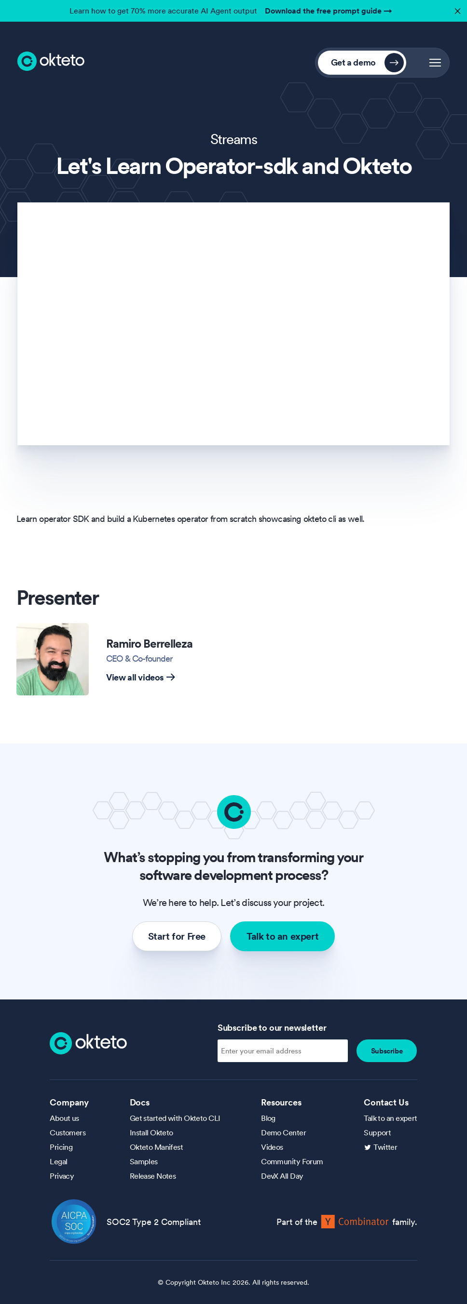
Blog (268, 1118)
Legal (58, 1161)
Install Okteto (151, 1132)
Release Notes (153, 1176)
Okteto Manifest (156, 1147)
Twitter (385, 1147)
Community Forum (292, 1161)
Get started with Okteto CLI (175, 1118)
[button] (435, 62)
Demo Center (283, 1132)
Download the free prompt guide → (328, 10)
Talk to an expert (282, 936)
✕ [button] (456, 8)
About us (64, 1118)
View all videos (140, 677)
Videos (272, 1147)
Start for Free (177, 936)
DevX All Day (282, 1176)
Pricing (61, 1147)
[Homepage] (88, 1042)
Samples (144, 1161)
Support (377, 1132)
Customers (67, 1132)
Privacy (62, 1176)
